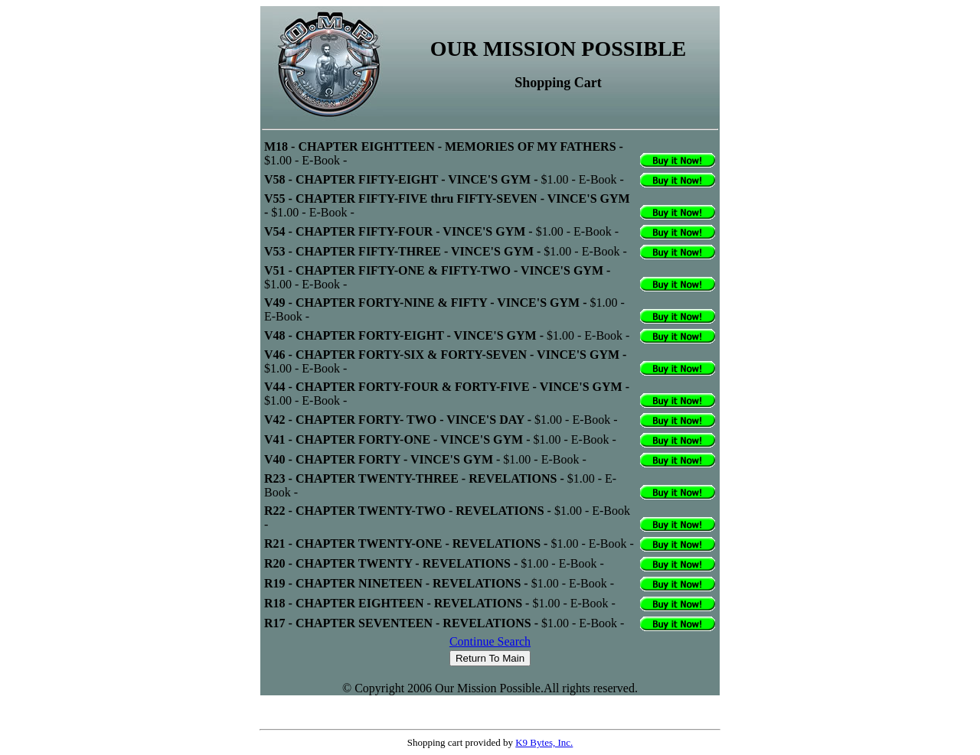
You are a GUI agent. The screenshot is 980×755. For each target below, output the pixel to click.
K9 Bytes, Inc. (544, 742)
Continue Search (490, 641)
